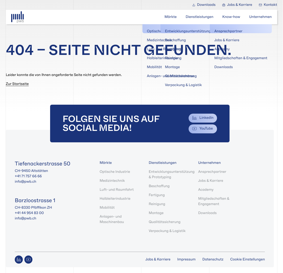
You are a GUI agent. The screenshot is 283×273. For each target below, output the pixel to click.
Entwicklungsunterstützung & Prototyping (172, 174)
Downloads (207, 213)
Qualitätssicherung (165, 222)
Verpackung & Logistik (167, 231)
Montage (156, 213)
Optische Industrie (115, 172)
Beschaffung (159, 186)
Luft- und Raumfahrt (117, 190)
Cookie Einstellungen (247, 259)
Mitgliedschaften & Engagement (213, 201)
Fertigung (157, 195)
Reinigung (157, 204)
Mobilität (107, 208)
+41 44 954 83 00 (29, 213)
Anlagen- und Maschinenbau (112, 219)
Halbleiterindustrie (115, 199)
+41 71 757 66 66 (29, 176)
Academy (206, 190)
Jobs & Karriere (210, 181)
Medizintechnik (112, 181)
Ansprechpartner (212, 172)
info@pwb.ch (25, 182)
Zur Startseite (17, 84)
